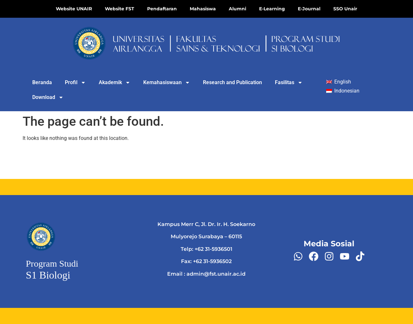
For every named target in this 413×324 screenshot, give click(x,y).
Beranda (42, 82)
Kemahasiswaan (166, 82)
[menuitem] (338, 82)
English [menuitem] (342, 82)
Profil (75, 82)
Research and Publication (232, 82)
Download (48, 97)
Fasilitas (289, 82)
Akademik (114, 82)
